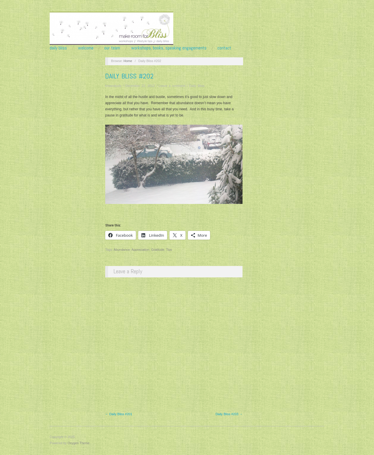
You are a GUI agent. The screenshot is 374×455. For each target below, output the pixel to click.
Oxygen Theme (78, 443)
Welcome (86, 48)
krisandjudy (113, 85)
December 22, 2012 (140, 85)
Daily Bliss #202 (129, 75)
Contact (224, 48)
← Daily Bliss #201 (118, 414)
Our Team (112, 48)
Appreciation (140, 249)
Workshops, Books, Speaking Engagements (169, 48)
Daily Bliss (58, 48)
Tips (169, 249)
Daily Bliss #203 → (229, 414)
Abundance (122, 249)
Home (128, 61)
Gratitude (157, 249)
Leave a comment (172, 85)
